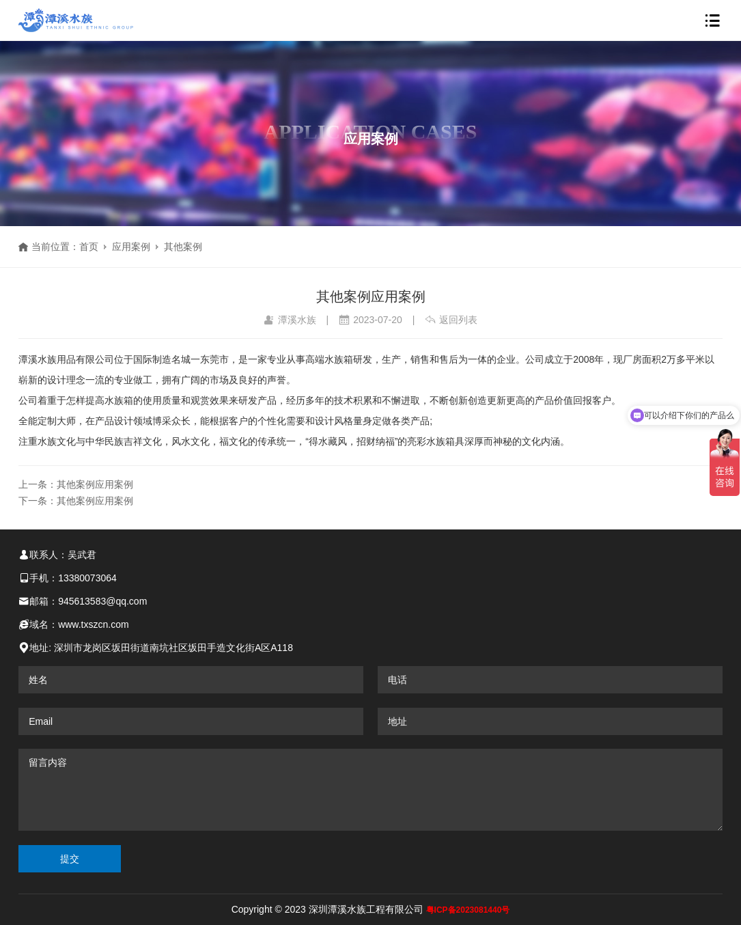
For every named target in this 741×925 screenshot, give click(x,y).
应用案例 (131, 246)
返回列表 (451, 320)
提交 (69, 858)
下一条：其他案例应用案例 (75, 500)
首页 (88, 246)
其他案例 (183, 246)
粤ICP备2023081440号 (468, 910)
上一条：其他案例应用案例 (75, 484)
